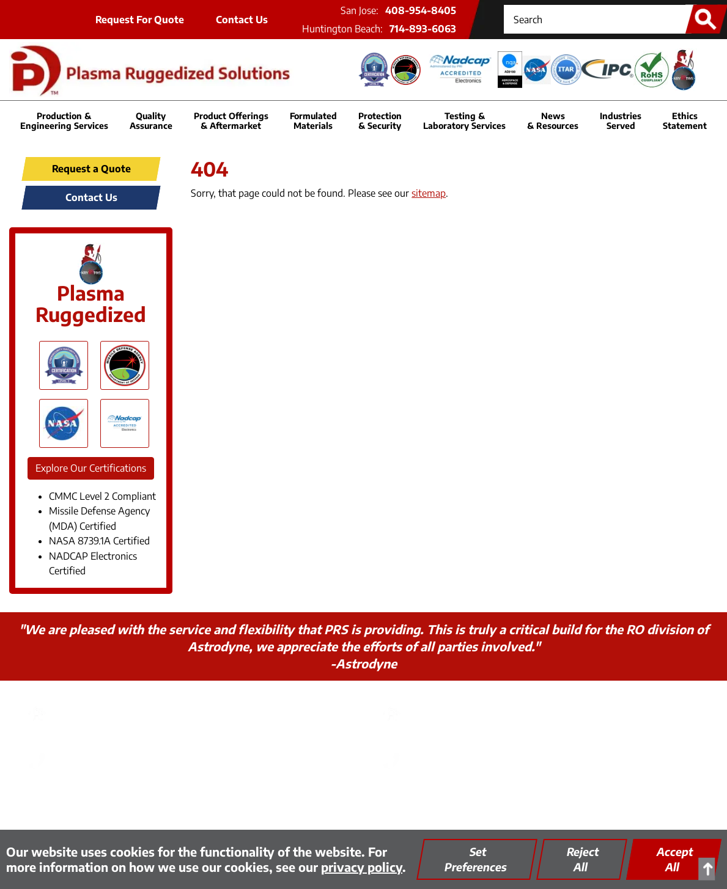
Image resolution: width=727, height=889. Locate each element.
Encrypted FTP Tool (513, 800)
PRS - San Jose (93, 703)
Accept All (675, 859)
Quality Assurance (365, 800)
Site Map (437, 800)
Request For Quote (139, 19)
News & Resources (552, 120)
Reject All (583, 859)
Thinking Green (278, 800)
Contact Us (242, 19)
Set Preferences (475, 859)
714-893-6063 (422, 29)
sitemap (428, 193)
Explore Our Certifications (90, 468)
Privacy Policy (200, 800)
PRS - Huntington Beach (475, 703)
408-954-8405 (420, 10)
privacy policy (361, 866)
